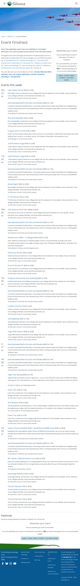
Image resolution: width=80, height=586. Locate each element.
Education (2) (28, 63)
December (5, 77)
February (43, 72)
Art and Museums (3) (11, 60)
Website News (25, 562)
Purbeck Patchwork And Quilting (22, 278)
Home (3, 36)
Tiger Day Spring (15, 374)
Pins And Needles (16, 118)
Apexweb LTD (67, 557)
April (2, 74)
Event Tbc (12, 390)
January (37, 72)
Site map (37, 560)
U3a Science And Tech (18, 209)
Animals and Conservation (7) (11, 63)
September (26, 74)
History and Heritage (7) (12, 65)
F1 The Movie (13, 197)
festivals (22, 58)
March (49, 72)
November (40, 74)
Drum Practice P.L (15, 265)
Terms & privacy (39, 552)
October (33, 74)
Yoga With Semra (15, 331)
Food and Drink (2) (18, 68)
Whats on (10, 36)
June (10, 74)
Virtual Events (15, 77)
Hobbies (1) (37, 68)
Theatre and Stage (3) (27, 60)
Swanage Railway (16, 473)
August (18, 74)
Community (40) (42, 60)
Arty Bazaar (13, 402)
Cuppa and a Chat (17, 131)
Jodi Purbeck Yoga (16, 143)
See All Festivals (39, 519)
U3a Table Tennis (15, 90)
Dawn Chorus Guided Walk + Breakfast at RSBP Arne (31, 428)
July (14, 74)
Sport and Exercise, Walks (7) (32, 65)
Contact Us (24, 558)
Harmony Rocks (15, 252)
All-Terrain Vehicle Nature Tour (21, 458)
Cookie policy (38, 556)
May (6, 74)
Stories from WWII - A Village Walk (23, 237)
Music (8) (29, 68)
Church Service (14, 486)
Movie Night (13, 184)
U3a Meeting (13, 319)
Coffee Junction (15, 306)
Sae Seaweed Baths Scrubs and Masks (25, 103)
